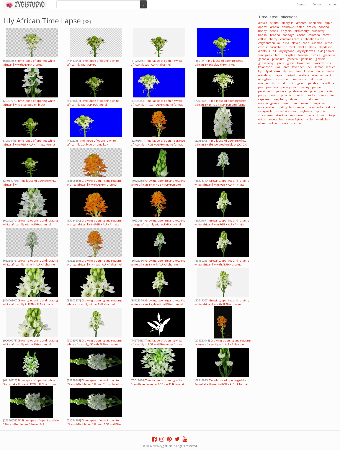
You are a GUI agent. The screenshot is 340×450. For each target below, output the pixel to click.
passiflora (327, 83)
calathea (314, 35)
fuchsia (315, 55)
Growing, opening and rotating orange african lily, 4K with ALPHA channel (94, 262)
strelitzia (281, 115)
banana (324, 27)
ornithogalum (296, 83)
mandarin (264, 75)
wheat (262, 123)
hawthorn (303, 63)
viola (309, 119)
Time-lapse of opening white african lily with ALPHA (93, 62)
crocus (262, 47)
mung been (265, 79)
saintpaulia (315, 107)
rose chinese (299, 103)
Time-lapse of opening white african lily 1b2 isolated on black (29, 103)
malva (331, 71)
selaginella (265, 111)
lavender (298, 67)
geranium (278, 59)
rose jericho (266, 107)
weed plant (322, 119)
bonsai (262, 35)
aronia (274, 27)
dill (274, 51)
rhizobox (296, 99)
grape (280, 63)
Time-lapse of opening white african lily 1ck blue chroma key (219, 62)
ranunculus (326, 95)
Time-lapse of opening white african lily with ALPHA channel (29, 62)
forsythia (289, 55)
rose (285, 103)
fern (278, 55)
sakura (330, 107)
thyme (310, 115)
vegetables (275, 119)
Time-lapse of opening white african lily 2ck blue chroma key (91, 142)
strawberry (265, 115)
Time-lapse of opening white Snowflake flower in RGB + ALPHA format (30, 382)
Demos (301, 4)
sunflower (296, 115)
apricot (262, 27)
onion (320, 79)
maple (278, 75)
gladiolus (306, 59)
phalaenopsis (298, 91)
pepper (317, 87)
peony (305, 87)
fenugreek (265, 55)
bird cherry (301, 31)
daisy (312, 47)
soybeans (306, 111)
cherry (273, 39)
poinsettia (326, 91)
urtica (262, 119)
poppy (262, 95)
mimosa (317, 75)
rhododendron (314, 99)
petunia (281, 91)
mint (328, 75)
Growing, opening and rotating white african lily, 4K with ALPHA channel (30, 262)
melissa (304, 75)
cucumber (276, 47)
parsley (313, 83)
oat (311, 79)
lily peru (288, 71)
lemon (319, 67)
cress (328, 43)
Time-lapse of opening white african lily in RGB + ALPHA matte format (157, 103)
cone (306, 43)
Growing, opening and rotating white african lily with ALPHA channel (30, 222)
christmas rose (314, 39)
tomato (321, 115)
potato (274, 95)
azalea (311, 27)
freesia (303, 55)
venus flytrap (295, 119)
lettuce (330, 67)
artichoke (288, 27)
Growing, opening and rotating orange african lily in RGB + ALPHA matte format (94, 224)
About (333, 4)
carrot (326, 35)
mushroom (283, 79)
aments (301, 23)
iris (329, 63)
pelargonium (289, 87)
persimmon (265, 91)
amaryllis (287, 23)
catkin (262, 39)
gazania (263, 59)
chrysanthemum (269, 43)
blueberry (318, 31)
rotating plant (285, 107)
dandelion (325, 47)
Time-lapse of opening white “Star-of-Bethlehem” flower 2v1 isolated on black (95, 384)
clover (296, 43)
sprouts (320, 111)
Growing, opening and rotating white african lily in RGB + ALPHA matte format (158, 184)
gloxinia (320, 59)
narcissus (299, 79)
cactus (301, 35)
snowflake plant (286, 111)
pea (260, 87)
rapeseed (264, 99)
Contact (317, 4)
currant (290, 47)
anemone (315, 23)
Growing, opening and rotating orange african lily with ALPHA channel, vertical (222, 344)
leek (309, 67)
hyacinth (318, 63)
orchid (281, 83)
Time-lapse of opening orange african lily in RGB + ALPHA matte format (158, 142)
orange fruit (266, 83)
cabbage (288, 35)
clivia (286, 43)
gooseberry (266, 63)
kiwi (277, 67)
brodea (275, 35)
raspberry (280, 99)
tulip (332, 115)
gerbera (292, 59)
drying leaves (306, 51)
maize (320, 71)
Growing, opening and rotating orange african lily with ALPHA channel (94, 182)
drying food (286, 51)
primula (286, 95)
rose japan (318, 103)
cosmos (317, 43)
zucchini (296, 123)
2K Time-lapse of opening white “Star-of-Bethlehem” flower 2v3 (31, 422)
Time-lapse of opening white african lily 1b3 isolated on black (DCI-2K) (221, 142)
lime (298, 71)
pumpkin (299, 95)
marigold (290, 75)
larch (286, 67)
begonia (286, 31)
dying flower (326, 51)
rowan (301, 107)
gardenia (329, 55)
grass (290, 63)
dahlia (302, 47)
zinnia (284, 123)
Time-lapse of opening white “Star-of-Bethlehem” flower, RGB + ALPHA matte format (94, 424)
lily (260, 71)
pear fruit (272, 87)
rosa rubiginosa (268, 103)
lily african (272, 71)
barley (262, 31)
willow (273, 123)
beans (274, 31)
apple (328, 23)
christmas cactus (291, 39)
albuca (262, 23)
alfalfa (274, 23)
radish (312, 95)
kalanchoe (265, 67)
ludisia (308, 71)
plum (313, 91)
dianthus (264, 51)
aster (300, 27)
